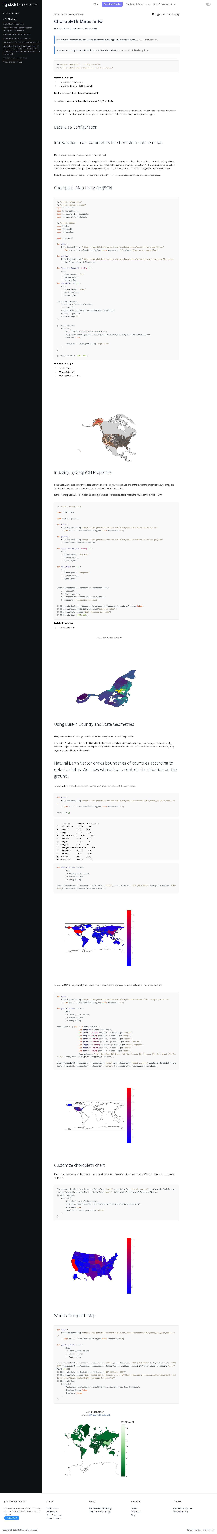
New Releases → (54, 1518)
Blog (133, 1515)
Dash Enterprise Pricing (164, 4)
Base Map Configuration (13, 24)
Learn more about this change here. (133, 50)
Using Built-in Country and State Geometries (21, 42)
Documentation (180, 1511)
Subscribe (12, 1518)
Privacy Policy (208, 1530)
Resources (136, 1511)
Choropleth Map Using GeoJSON (16, 34)
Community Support (182, 1508)
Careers (134, 1508)
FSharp (57, 14)
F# (92, 4)
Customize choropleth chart (15, 58)
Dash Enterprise (53, 1515)
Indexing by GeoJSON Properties (17, 38)
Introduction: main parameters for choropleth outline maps (17, 29)
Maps (64, 14)
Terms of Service (194, 1530)
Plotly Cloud (51, 1511)
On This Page (11, 19)
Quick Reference (12, 13)
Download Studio (112, 4)
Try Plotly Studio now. (148, 39)
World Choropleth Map (12, 62)
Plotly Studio (52, 1508)
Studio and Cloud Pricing (138, 4)
